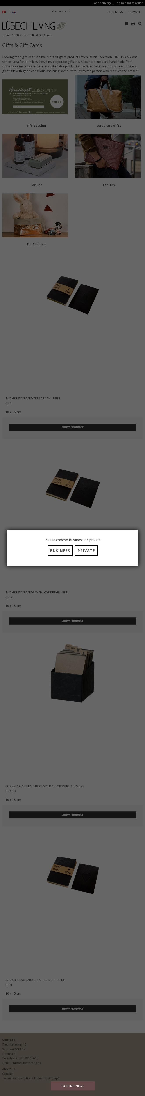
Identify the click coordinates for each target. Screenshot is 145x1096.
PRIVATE (86, 550)
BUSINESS (60, 550)
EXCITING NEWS (72, 1086)
